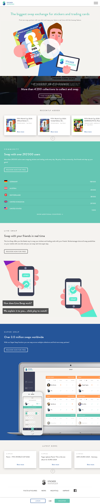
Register (62, 501)
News (43, 491)
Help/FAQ (54, 491)
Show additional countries (50, 214)
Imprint (66, 491)
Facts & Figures (30, 491)
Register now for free (16, 170)
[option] (20, 125)
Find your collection (50, 96)
